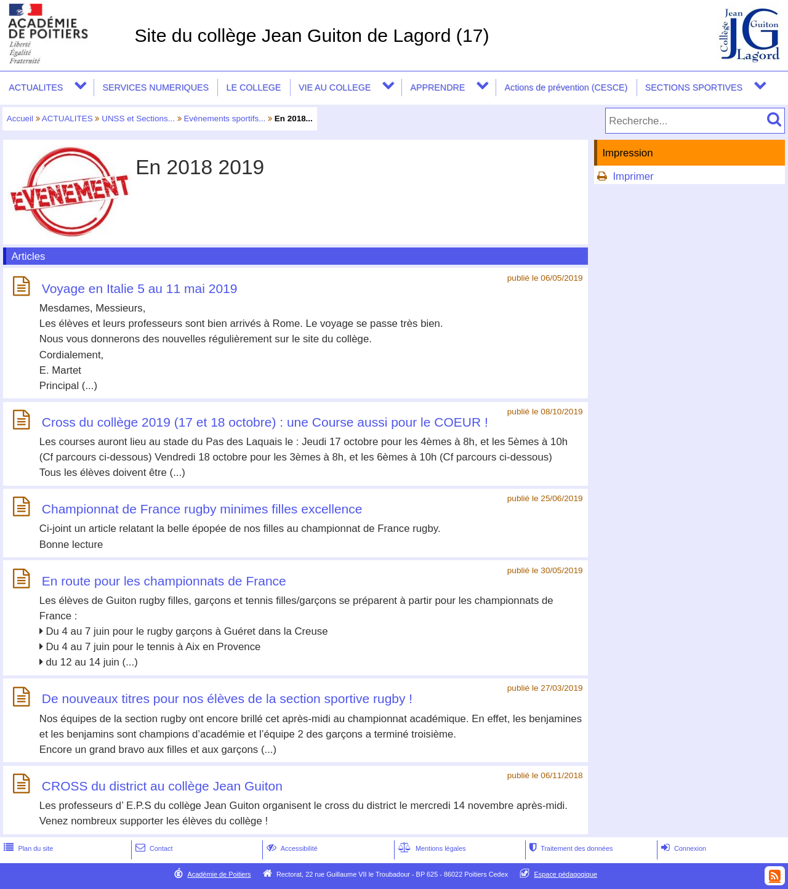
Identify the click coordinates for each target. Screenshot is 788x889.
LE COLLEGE (254, 87)
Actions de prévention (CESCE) (565, 87)
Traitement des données (570, 848)
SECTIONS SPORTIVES (693, 87)
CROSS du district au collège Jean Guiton (162, 786)
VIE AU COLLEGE (335, 87)
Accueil (20, 118)
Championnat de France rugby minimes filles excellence (202, 509)
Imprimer (633, 176)
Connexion (682, 848)
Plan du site (27, 848)
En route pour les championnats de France (164, 581)
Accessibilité (291, 848)
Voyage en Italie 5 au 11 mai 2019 (140, 288)
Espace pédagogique (566, 874)
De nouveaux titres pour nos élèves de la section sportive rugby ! (227, 699)
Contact (153, 848)
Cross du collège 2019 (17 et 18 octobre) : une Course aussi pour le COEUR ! (265, 422)
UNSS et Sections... (138, 118)
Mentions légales (431, 848)
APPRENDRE (437, 87)
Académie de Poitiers (219, 874)
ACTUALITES (36, 87)
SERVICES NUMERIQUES (155, 87)
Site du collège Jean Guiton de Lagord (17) (311, 35)
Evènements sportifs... (224, 118)
